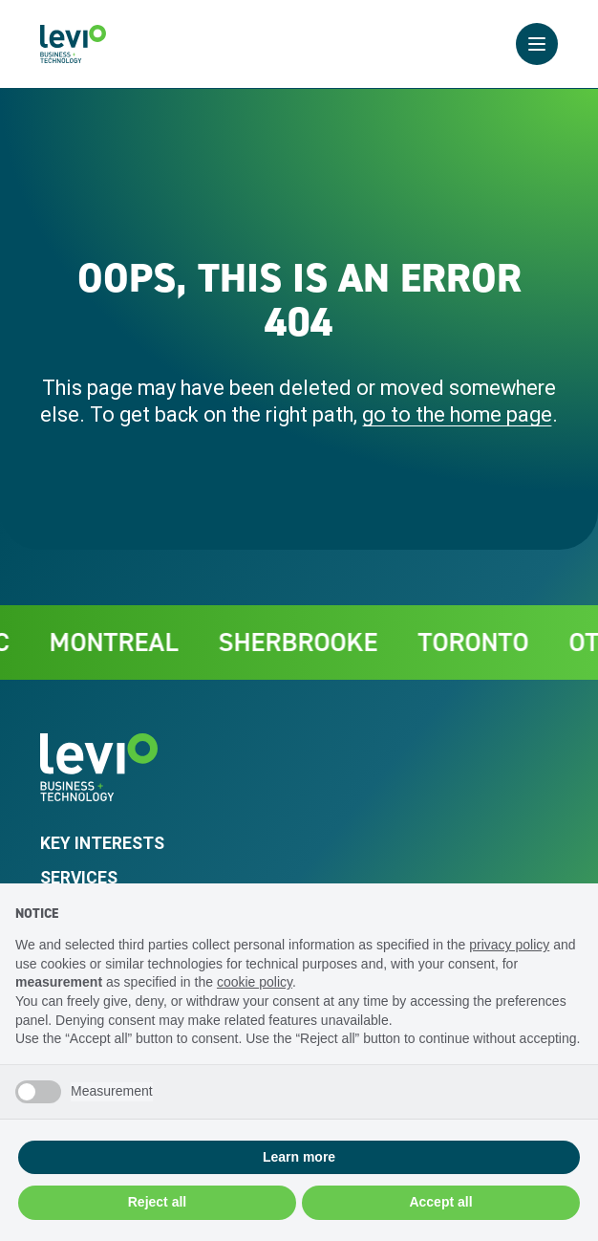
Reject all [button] (157, 1201)
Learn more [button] (299, 1157)
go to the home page (457, 414)
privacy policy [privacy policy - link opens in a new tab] (509, 944)
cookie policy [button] (254, 982)
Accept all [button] (440, 1201)
